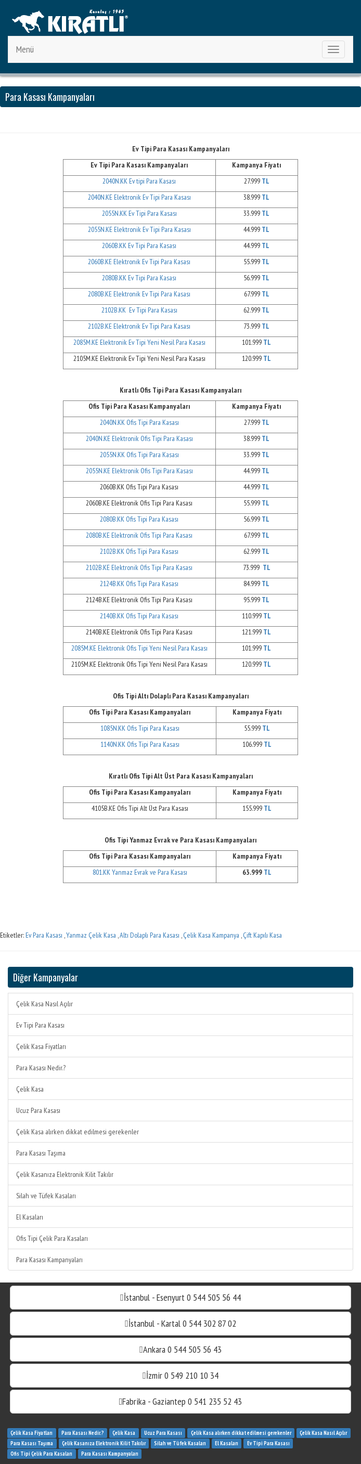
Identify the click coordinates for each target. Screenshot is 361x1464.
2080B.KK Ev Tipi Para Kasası (139, 277)
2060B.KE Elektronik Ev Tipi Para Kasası (139, 261)
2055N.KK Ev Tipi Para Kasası (139, 213)
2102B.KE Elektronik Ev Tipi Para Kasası (139, 326)
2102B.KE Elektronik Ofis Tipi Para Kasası (139, 567)
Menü (25, 49)
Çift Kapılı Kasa (262, 935)
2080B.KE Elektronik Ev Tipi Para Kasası (139, 294)
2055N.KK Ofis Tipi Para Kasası (139, 454)
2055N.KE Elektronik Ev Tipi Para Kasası (139, 229)
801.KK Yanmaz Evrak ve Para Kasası (140, 872)
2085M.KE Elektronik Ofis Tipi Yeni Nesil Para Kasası (139, 648)
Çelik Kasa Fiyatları (41, 1046)
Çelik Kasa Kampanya (211, 935)
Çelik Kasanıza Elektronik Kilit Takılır (64, 1174)
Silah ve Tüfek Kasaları (46, 1195)
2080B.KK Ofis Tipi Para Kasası (139, 519)
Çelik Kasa (30, 1089)
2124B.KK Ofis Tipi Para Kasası (139, 583)
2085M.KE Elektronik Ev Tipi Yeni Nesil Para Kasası (139, 342)
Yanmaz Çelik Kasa (91, 935)
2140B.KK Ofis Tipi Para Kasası (139, 615)
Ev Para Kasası (43, 935)
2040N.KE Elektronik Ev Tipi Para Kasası (139, 197)
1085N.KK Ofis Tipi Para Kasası (139, 728)
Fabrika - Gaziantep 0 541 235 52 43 (180, 1401)
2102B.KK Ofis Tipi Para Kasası (139, 551)
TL (267, 872)
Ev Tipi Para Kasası (40, 1025)
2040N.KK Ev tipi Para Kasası (139, 181)
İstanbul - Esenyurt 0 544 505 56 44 (180, 1297)
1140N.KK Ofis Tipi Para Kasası (139, 744)
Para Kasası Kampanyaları (49, 1259)
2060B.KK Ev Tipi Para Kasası (139, 245)
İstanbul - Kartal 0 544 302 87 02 (180, 1323)
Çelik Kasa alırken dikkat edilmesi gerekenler (77, 1131)
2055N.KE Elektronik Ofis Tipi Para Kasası (139, 470)
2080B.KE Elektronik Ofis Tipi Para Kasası (139, 535)
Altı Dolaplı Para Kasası (149, 935)
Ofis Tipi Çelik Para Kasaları (52, 1238)
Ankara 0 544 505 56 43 (180, 1349)
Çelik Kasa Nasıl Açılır (44, 1003)
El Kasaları (29, 1217)
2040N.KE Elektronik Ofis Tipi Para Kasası (139, 438)
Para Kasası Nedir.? (41, 1067)
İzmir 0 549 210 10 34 (180, 1375)
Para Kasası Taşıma (41, 1153)
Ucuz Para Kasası (38, 1110)
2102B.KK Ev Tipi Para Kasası (139, 310)
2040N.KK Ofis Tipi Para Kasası (139, 422)
